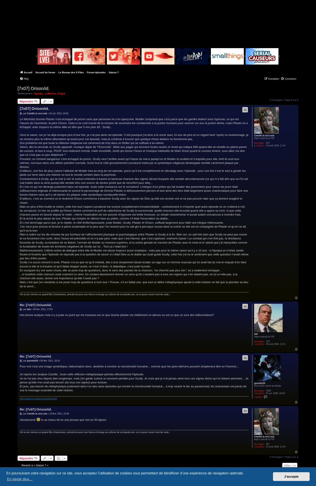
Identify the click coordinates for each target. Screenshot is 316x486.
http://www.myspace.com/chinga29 (38, 398)
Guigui (61, 93)
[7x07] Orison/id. (34, 88)
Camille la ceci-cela (264, 135)
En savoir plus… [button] (20, 479)
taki (256, 334)
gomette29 (259, 383)
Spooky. (38, 93)
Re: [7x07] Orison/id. (36, 305)
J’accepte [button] (291, 476)
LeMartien (50, 93)
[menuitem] (24, 78)
